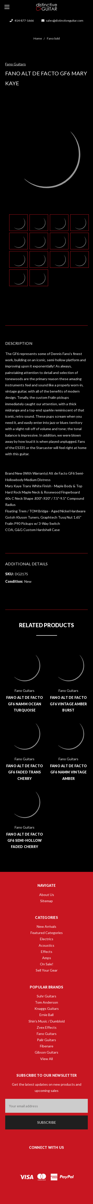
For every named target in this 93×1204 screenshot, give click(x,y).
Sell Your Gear (47, 970)
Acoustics (46, 945)
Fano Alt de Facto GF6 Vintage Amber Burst (68, 703)
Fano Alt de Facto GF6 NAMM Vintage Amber (68, 772)
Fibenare (46, 1046)
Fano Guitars (47, 1033)
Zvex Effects (47, 1027)
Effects (46, 951)
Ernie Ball (46, 1015)
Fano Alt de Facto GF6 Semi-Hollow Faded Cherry (24, 840)
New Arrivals (46, 926)
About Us (46, 894)
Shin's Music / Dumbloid (47, 1021)
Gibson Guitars (46, 1052)
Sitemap (46, 901)
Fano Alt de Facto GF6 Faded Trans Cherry (24, 772)
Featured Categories (47, 933)
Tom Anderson (46, 1002)
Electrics (46, 939)
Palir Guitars (46, 1040)
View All (46, 1059)
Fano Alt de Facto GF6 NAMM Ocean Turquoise (24, 703)
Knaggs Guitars (46, 1008)
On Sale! (46, 964)
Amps (46, 958)
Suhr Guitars (46, 996)
